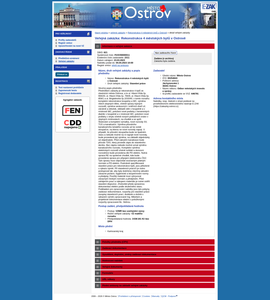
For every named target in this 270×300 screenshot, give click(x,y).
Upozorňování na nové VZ (71, 46)
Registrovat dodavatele (69, 93)
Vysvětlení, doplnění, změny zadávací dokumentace (129, 254)
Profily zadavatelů (67, 40)
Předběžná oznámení (68, 58)
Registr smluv (65, 43)
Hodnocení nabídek (112, 260)
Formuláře (107, 273)
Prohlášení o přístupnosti (130, 296)
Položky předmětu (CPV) (115, 242)
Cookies (146, 296)
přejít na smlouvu (120, 65)
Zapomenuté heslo (67, 90)
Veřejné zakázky (66, 61)
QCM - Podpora (169, 296)
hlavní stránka (101, 33)
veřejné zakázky (117, 33)
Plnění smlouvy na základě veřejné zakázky (124, 285)
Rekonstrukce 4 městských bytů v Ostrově (147, 33)
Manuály (156, 296)
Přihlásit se (62, 74)
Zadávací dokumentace (114, 248)
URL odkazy (108, 279)
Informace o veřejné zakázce (117, 46)
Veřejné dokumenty (112, 266)
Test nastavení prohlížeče (71, 87)
